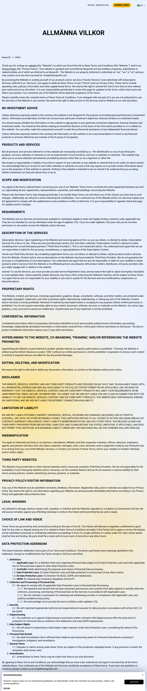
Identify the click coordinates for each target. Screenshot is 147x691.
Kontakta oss (102, 5)
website (32, 65)
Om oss (91, 5)
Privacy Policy (9, 69)
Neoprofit (6, 57)
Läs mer (6, 688)
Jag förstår (134, 682)
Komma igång (122, 5)
